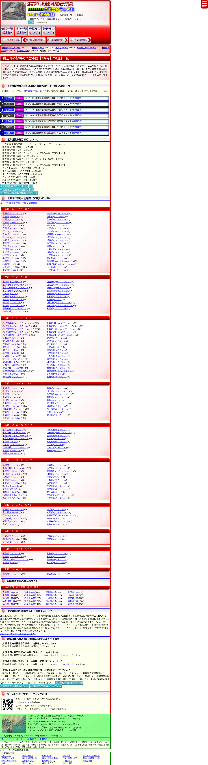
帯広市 (11, 270)
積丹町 (14, 359)
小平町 (56, 270)
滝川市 (11, 391)
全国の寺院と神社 (11, 48)
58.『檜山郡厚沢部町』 (35, 40)
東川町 (14, 474)
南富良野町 (61, 515)
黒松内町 (60, 305)
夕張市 (55, 536)
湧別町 (13, 539)
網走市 (55, 225)
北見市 (10, 293)
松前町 (57, 512)
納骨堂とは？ (27, 756)
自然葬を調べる (48, 761)
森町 (9, 524)
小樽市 (10, 264)
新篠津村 (14, 368)
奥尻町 (13, 258)
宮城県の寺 (51, 592)
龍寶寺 (9, 133)
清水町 (56, 353)
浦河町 (13, 240)
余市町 (12, 542)
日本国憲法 (67, 761)
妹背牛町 (58, 521)
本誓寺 (9, 127)
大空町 (57, 255)
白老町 (57, 362)
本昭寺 (9, 121)
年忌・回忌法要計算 (91, 756)
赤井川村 (58, 213)
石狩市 (11, 231)
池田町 (56, 228)
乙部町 (56, 267)
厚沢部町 (58, 222)
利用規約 (43, 739)
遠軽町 (13, 252)
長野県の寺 (51, 604)
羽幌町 (56, 465)
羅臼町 (12, 553)
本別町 (57, 498)
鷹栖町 (56, 388)
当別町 (13, 406)
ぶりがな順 (5, 203)
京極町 (14, 296)
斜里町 (56, 359)
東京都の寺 (73, 598)
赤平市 (11, 216)
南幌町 (57, 442)
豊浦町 (13, 415)
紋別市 (55, 524)
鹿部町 (56, 344)
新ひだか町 (60, 371)
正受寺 (9, 98)
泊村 (54, 412)
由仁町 (55, 539)
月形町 (57, 397)
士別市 (54, 347)
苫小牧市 (57, 409)
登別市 (12, 453)
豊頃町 (57, 415)
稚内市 (12, 574)
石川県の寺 (73, 601)
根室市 (54, 450)
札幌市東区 (17, 335)
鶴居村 (55, 400)
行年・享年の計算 (8, 761)
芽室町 (12, 521)
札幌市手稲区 (62, 329)
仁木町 (55, 444)
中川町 (57, 430)
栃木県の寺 (73, 595)
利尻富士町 (16, 559)
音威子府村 (60, 264)
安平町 (12, 228)
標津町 (12, 350)
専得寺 (9, 104)
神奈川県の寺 (9, 601)
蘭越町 (57, 553)
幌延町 (13, 498)
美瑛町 (12, 471)
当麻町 (56, 406)
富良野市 (11, 489)
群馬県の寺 (8, 598)
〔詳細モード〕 (7, 91)
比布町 (12, 477)
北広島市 (58, 291)
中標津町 (59, 432)
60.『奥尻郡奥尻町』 (55, 40)
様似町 (12, 338)
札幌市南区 (61, 335)
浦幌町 (57, 240)
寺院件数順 (32, 203)
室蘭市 (55, 518)
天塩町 (12, 403)
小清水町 (14, 311)
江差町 (12, 246)
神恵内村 (58, 287)
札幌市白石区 (63, 326)
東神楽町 (60, 471)
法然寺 (9, 115)
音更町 (13, 267)
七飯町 (56, 438)
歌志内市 (13, 237)
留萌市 (10, 562)
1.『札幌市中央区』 (13, 40)
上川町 (13, 282)
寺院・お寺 (6, 756)
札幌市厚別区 (19, 323)
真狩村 (12, 512)
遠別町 (57, 252)
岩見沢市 (57, 234)
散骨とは (66, 756)
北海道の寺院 (23, 50)
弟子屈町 (58, 403)
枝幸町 (56, 243)
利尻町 (56, 556)
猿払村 (12, 341)
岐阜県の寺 (73, 604)
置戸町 (56, 258)
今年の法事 (46, 756)
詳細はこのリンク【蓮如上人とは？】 (18, 634)
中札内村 (15, 432)
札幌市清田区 (18, 326)
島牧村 (12, 353)
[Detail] (19, 98)
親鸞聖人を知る (7, 758)
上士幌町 (59, 282)
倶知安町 (59, 302)
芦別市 (11, 219)
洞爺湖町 (14, 409)
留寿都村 (56, 559)
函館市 (11, 465)
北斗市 (54, 492)
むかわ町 (13, 518)
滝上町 (58, 391)
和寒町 (57, 574)
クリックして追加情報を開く (16, 750)
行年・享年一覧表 (70, 758)
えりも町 (57, 249)
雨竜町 (13, 243)
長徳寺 (9, 109)
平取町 (13, 483)
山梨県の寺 (29, 604)
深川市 (11, 486)
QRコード (25, 702)
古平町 (57, 489)
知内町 (57, 365)
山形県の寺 (8, 595)
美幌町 (56, 480)
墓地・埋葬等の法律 (91, 758)
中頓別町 (16, 436)
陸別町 (13, 556)
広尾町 (56, 483)
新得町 (57, 368)
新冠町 (14, 444)
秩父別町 (59, 394)
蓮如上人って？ (28, 761)
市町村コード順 (18, 203)
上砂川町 (16, 285)
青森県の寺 (8, 592)
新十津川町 (17, 371)
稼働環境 (31, 739)
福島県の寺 (29, 595)
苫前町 (13, 412)
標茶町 (13, 347)
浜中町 (57, 468)
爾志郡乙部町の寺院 (49, 50)
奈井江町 (13, 430)
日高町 (56, 474)
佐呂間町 (57, 341)
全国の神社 (38, 48)
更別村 (56, 338)
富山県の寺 (51, 601)
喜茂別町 (58, 293)
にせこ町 (57, 447)
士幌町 (56, 350)
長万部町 (60, 261)
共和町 (57, 296)
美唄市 (54, 477)
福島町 (57, 486)
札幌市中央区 (20, 329)
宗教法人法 (87, 761)
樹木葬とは (26, 763)
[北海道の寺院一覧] (33, 91)
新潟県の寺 (29, 601)
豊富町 (13, 418)
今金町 (57, 231)
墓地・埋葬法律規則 (50, 758)
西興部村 (15, 447)
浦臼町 (57, 237)
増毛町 (56, 509)
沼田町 (12, 450)
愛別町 (13, 213)
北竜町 (14, 495)
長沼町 (57, 436)
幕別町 (13, 509)
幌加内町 (59, 495)
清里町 (13, 299)
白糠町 (13, 365)
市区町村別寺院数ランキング (14, 186)
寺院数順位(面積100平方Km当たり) (16, 192)
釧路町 (12, 302)
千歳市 (10, 397)
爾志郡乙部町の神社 (86, 48)
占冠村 (13, 356)
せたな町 (13, 377)
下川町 (57, 356)
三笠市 (10, 515)
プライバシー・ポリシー (13, 739)
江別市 (10, 249)
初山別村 (15, 362)
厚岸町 (13, 222)
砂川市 (55, 374)
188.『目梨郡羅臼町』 (79, 40)
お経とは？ (6, 763)
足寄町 (57, 219)
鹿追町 (13, 344)
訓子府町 (15, 308)
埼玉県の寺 (29, 598)
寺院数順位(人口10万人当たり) (14, 189)
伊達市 (9, 394)
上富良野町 (16, 287)
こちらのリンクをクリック (54, 655)
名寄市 (10, 442)
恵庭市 (54, 246)
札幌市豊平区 (19, 332)
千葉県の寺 (51, 598)
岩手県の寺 (29, 592)
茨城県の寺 (51, 595)
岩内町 (13, 234)
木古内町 (14, 291)
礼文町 (56, 562)
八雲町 (12, 536)
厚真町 (12, 225)
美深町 (12, 480)
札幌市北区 (60, 323)
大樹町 (12, 388)
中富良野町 (16, 438)
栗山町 (13, 305)
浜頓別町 (16, 468)
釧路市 (54, 299)
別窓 (31, 186)
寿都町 (12, 374)
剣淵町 (57, 308)
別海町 (13, 492)
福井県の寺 (8, 604)
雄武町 (12, 255)
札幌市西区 (60, 332)
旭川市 (56, 216)
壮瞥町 (57, 377)
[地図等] (78, 98)
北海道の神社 (61, 48)
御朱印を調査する (29, 758)
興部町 (13, 261)
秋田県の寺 (73, 592)
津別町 (12, 400)
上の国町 (59, 285)
